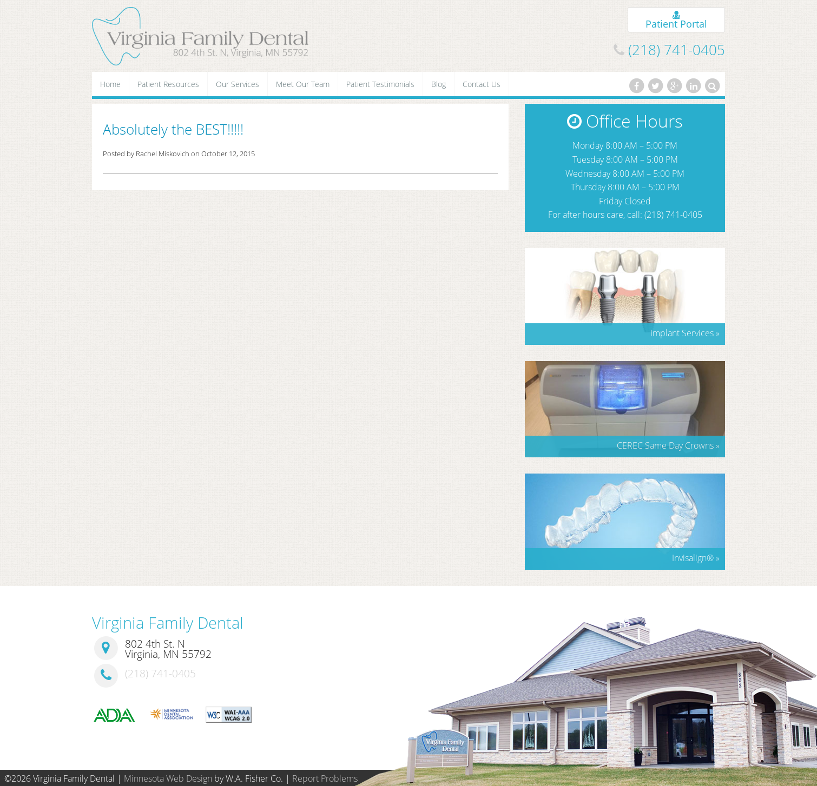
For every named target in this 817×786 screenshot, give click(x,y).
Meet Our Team (303, 84)
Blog (438, 84)
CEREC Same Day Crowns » (668, 445)
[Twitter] (655, 86)
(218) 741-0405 (676, 50)
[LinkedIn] (693, 86)
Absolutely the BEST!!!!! (173, 129)
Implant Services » (685, 333)
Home (110, 84)
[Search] (712, 86)
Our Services (237, 84)
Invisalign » (696, 558)
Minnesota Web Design (168, 778)
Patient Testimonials (380, 84)
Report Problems (325, 778)
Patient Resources (168, 84)
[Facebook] (636, 86)
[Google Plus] (674, 86)
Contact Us (481, 84)
